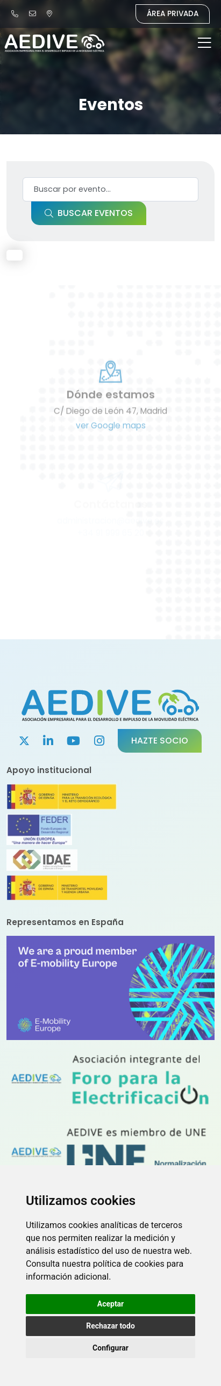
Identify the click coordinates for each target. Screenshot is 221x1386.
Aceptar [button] (110, 1304)
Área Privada (172, 14)
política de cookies (129, 1264)
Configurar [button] (110, 1348)
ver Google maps (111, 449)
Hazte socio (159, 740)
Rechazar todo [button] (110, 1326)
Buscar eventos (89, 213)
